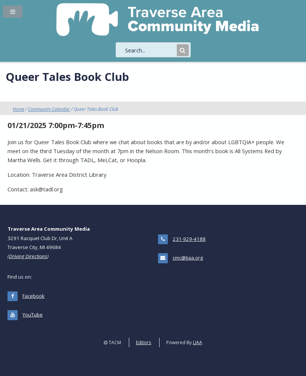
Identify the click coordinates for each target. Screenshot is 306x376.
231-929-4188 (189, 239)
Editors (143, 342)
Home (18, 109)
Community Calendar (49, 109)
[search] (150, 50)
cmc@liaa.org (188, 257)
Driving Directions (28, 256)
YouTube (32, 314)
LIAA (197, 342)
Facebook (33, 295)
